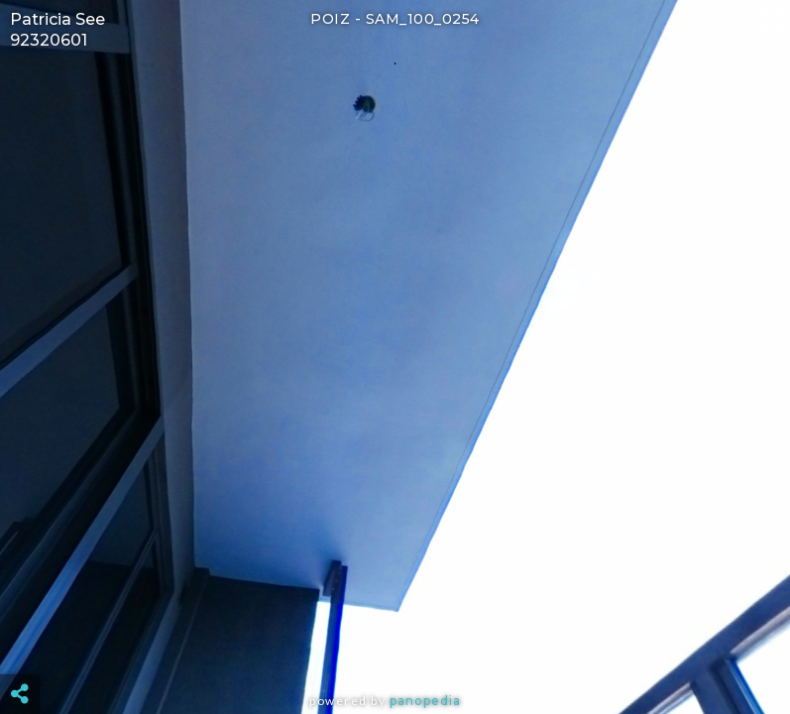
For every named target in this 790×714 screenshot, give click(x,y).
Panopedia (425, 700)
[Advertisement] (395, 644)
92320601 (48, 40)
